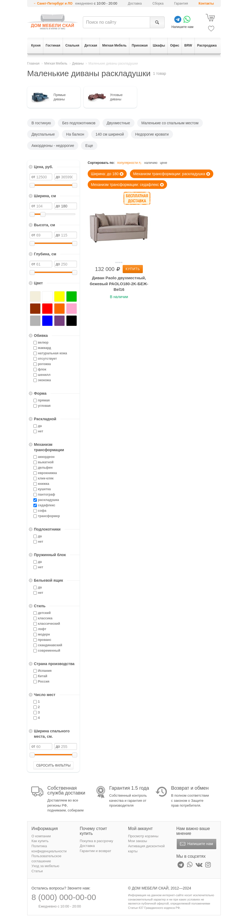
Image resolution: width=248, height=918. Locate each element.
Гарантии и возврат (95, 851)
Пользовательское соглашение (46, 858)
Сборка (158, 3)
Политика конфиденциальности (49, 848)
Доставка (135, 3)
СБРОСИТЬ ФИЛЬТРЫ (53, 765)
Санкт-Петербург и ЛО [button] (55, 3)
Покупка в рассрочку (96, 841)
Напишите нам (196, 844)
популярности (129, 163)
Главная (33, 63)
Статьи (37, 871)
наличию (150, 163)
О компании (41, 836)
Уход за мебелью (45, 866)
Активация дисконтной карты (146, 848)
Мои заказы (137, 841)
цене (163, 163)
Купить (133, 269)
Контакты (206, 3)
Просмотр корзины (143, 836)
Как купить (39, 841)
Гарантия (181, 3)
